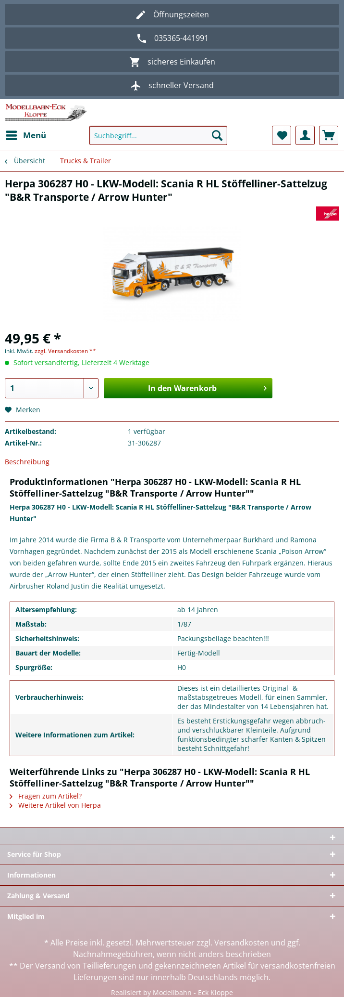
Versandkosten (241, 942)
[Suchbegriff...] (158, 135)
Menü (26, 134)
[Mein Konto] (305, 135)
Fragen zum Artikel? (46, 795)
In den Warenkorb (207, 387)
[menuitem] (25, 135)
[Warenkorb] (328, 135)
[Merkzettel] (281, 135)
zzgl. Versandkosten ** (65, 351)
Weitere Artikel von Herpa (55, 805)
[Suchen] (217, 135)
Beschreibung (27, 461)
